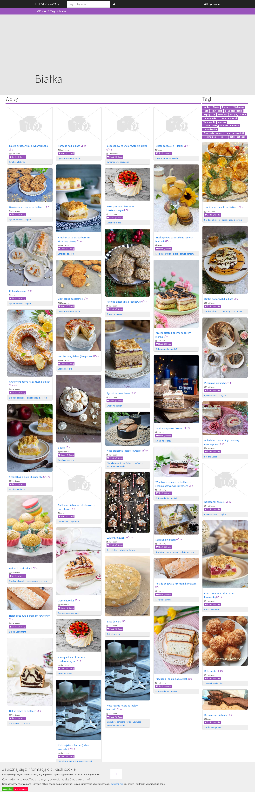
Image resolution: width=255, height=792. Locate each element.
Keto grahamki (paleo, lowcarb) (124, 450)
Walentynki (209, 122)
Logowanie (212, 4)
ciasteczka (216, 111)
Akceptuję (8, 789)
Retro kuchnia (113, 634)
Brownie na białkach (215, 715)
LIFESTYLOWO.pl (47, 4)
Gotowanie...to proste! (166, 349)
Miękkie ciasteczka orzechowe (124, 301)
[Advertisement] (127, 47)
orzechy (222, 122)
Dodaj (21, 157)
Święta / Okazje (238, 115)
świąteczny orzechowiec (169, 428)
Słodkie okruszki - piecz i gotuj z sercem (223, 220)
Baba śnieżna (114, 621)
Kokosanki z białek (214, 501)
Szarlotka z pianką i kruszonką (26, 477)
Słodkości (222, 115)
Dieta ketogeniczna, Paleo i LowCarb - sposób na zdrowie (125, 464)
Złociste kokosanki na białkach (221, 207)
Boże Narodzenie (233, 111)
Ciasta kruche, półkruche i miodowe (221, 126)
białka (63, 11)
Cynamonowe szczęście (69, 158)
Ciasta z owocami (228, 118)
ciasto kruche (210, 129)
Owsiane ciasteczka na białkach (26, 207)
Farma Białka (209, 118)
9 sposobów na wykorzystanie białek (127, 145)
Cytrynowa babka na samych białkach (29, 381)
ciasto (224, 137)
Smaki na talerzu (17, 162)
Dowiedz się (117, 784)
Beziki (61, 447)
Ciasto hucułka (66, 600)
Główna (41, 11)
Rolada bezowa (17, 291)
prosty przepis (210, 137)
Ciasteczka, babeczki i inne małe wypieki (223, 133)
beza (205, 111)
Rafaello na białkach (69, 145)
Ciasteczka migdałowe (70, 298)
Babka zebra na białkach (22, 711)
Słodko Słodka (114, 222)
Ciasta (216, 107)
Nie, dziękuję (20, 789)
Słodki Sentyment (163, 600)
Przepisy (226, 107)
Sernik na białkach (165, 539)
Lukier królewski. (116, 537)
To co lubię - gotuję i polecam (121, 550)
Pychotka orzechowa (118, 393)
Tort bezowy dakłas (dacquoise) (75, 356)
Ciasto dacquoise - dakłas (169, 145)
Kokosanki (210, 671)
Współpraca (209, 115)
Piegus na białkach (214, 383)
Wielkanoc (239, 107)
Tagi (52, 11)
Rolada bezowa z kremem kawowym (175, 583)
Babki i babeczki (238, 137)
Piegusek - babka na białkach (171, 679)
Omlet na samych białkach (218, 299)
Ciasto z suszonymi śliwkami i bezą (28, 145)
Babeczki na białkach (20, 568)
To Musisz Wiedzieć (213, 683)
